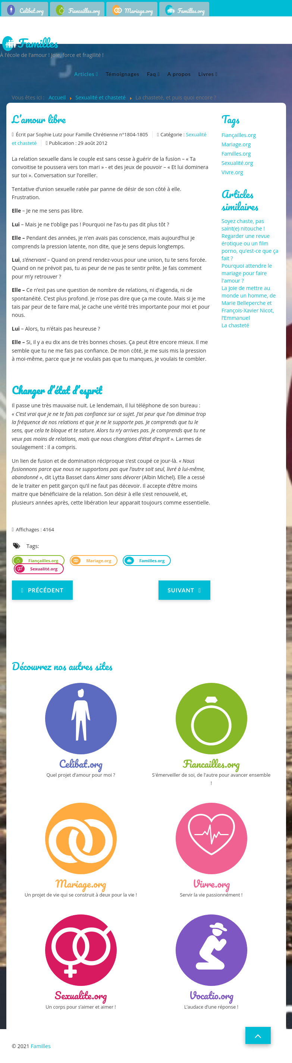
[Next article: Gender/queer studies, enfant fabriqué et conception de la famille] (184, 590)
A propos (179, 74)
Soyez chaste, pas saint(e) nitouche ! (243, 224)
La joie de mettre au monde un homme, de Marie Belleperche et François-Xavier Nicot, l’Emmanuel (249, 302)
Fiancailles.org (84, 10)
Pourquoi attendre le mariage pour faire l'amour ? (247, 273)
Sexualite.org (81, 995)
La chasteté (235, 325)
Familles (38, 43)
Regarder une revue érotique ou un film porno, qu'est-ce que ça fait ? (250, 247)
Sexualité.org (43, 569)
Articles (84, 74)
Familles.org (191, 10)
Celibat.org (31, 10)
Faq (151, 74)
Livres (206, 74)
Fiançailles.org (42, 560)
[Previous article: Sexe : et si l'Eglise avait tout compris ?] (42, 590)
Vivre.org (232, 172)
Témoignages (122, 74)
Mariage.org (139, 10)
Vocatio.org (211, 995)
